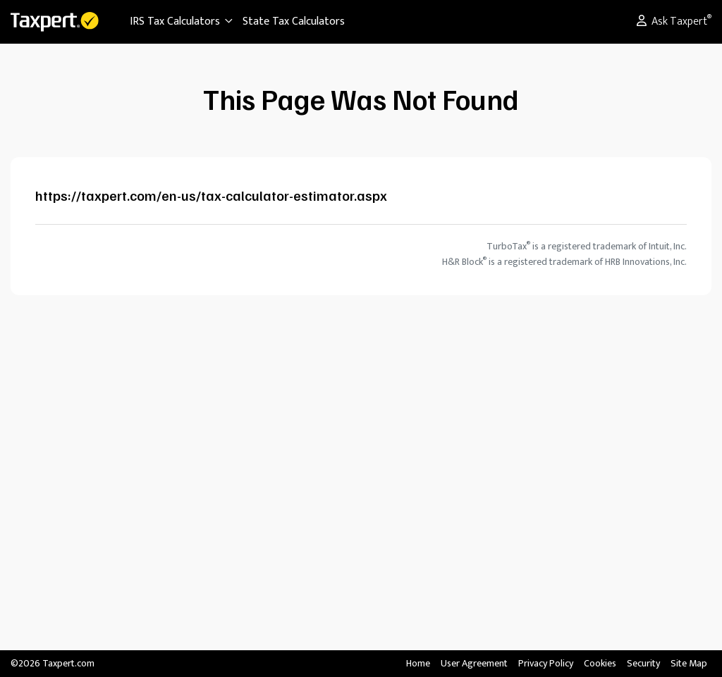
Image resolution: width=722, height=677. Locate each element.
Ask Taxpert (674, 21)
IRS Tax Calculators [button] (182, 21)
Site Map (689, 663)
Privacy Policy (545, 663)
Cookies (600, 663)
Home (418, 663)
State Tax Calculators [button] (294, 21)
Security (643, 663)
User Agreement (474, 663)
